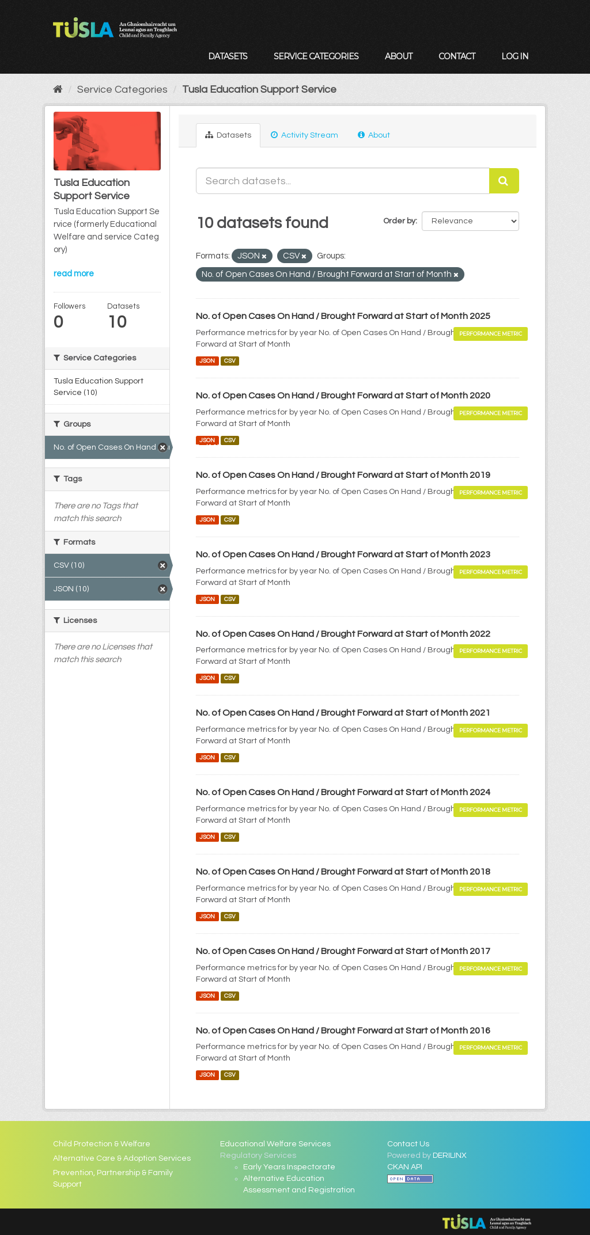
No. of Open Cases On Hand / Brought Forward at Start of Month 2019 (343, 475)
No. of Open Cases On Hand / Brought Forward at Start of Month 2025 (343, 316)
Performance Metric (490, 333)
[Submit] (504, 180)
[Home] (58, 89)
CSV (230, 361)
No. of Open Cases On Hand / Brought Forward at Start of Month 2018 (343, 871)
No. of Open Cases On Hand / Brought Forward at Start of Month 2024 (343, 792)
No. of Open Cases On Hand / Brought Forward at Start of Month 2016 (343, 1030)
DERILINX (450, 1156)
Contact (456, 56)
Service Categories (316, 56)
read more (74, 273)
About (398, 56)
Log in (514, 56)
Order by (399, 221)
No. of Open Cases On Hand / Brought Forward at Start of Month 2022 (343, 634)
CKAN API (404, 1167)
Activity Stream (304, 135)
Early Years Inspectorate (289, 1167)
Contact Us (408, 1144)
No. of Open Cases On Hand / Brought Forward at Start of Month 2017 (343, 951)
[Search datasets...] (343, 181)
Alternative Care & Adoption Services (122, 1158)
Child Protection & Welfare (101, 1144)
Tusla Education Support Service (259, 89)
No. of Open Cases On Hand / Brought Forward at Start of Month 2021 (343, 712)
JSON (207, 361)
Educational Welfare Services (275, 1144)
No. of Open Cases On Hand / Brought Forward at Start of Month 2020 (343, 395)
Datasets (227, 56)
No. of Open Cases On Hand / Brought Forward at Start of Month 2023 (343, 554)
